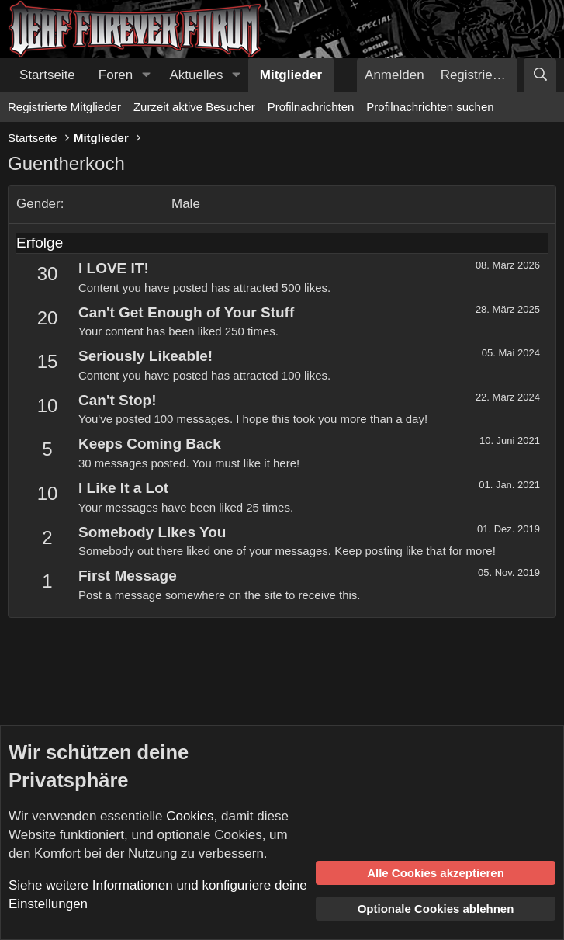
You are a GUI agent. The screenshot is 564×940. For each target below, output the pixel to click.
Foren (116, 75)
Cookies (189, 816)
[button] (145, 75)
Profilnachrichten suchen (429, 106)
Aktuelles (196, 75)
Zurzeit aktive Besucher (194, 106)
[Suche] (540, 75)
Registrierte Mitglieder (64, 106)
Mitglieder (291, 75)
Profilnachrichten (311, 106)
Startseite (47, 75)
